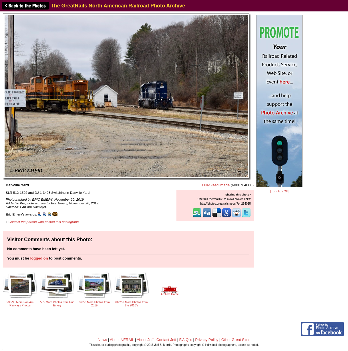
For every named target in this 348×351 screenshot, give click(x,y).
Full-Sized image (216, 185)
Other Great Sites (235, 340)
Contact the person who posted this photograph (44, 222)
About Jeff (145, 340)
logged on (39, 258)
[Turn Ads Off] (279, 191)
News (102, 340)
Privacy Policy (206, 340)
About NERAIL (122, 340)
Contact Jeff (166, 340)
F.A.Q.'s (185, 340)
